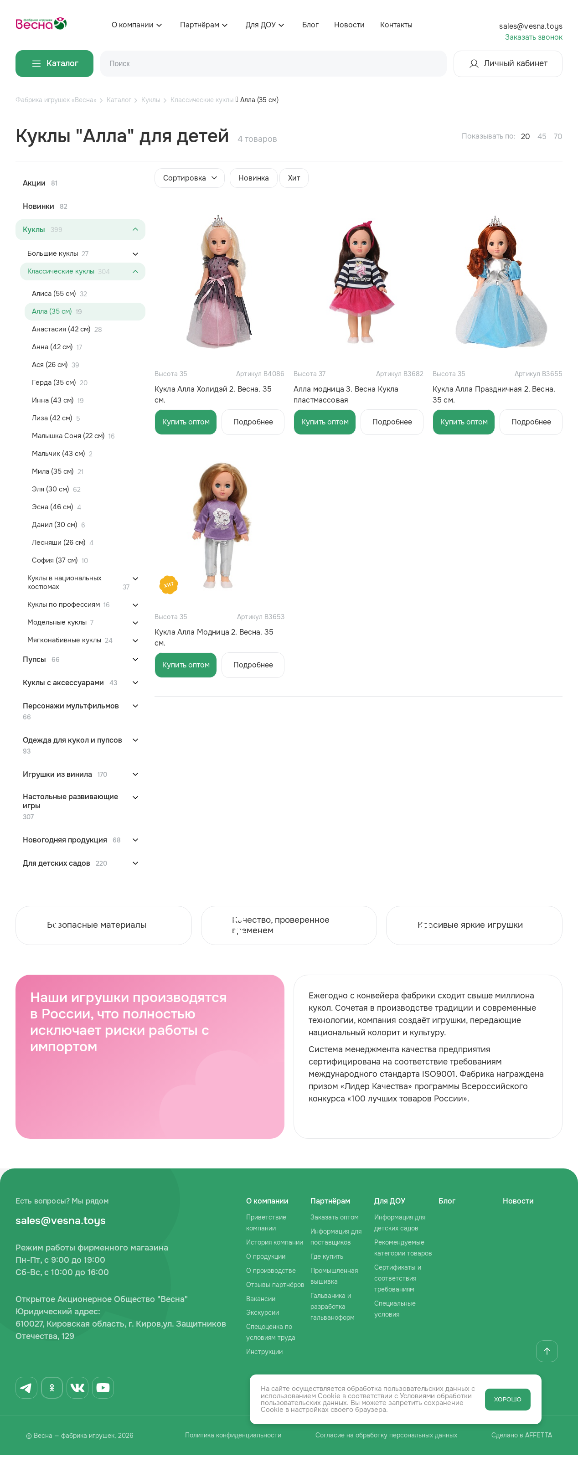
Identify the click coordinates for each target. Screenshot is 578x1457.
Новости (349, 25)
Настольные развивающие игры (70, 801)
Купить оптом (186, 422)
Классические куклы (60, 271)
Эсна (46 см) (52, 507)
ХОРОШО (507, 1399)
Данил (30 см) (54, 525)
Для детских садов (56, 863)
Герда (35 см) (54, 382)
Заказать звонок (534, 37)
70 (558, 136)
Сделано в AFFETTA (524, 1438)
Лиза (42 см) (52, 418)
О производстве (271, 1272)
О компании (133, 25)
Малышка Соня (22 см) (68, 436)
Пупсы (34, 659)
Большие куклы (52, 253)
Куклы (34, 229)
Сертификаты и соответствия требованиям (397, 1280)
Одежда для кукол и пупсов (72, 740)
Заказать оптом (334, 1219)
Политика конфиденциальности (227, 1438)
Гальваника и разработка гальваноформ (332, 1308)
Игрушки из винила (57, 774)
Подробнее (253, 422)
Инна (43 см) (53, 400)
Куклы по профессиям (63, 604)
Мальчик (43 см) (58, 454)
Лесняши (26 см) (59, 542)
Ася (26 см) (50, 365)
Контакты (396, 25)
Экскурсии (262, 1314)
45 (542, 136)
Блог (310, 25)
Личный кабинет (508, 63)
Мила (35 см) (53, 471)
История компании (274, 1244)
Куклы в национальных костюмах (64, 582)
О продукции (265, 1258)
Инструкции (264, 1353)
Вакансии (260, 1300)
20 (525, 136)
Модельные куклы (57, 622)
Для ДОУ (261, 25)
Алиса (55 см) (54, 293)
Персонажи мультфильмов (71, 706)
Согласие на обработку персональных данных (384, 1438)
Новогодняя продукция (65, 840)
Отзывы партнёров (275, 1286)
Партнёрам (199, 25)
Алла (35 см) (52, 311)
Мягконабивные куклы (64, 640)
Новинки (38, 206)
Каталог (54, 63)
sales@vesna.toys (531, 26)
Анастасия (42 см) (61, 329)
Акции (34, 183)
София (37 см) (55, 560)
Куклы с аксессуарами (63, 682)
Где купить (326, 1258)
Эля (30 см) (50, 489)
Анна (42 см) (52, 347)
